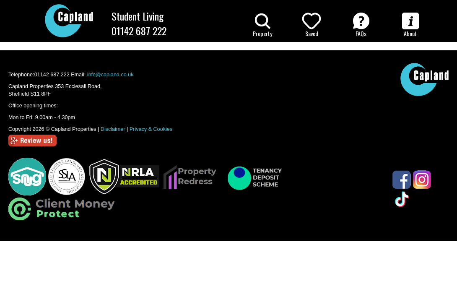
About (410, 25)
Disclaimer (113, 129)
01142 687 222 (139, 30)
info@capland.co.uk (110, 75)
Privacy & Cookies (151, 129)
